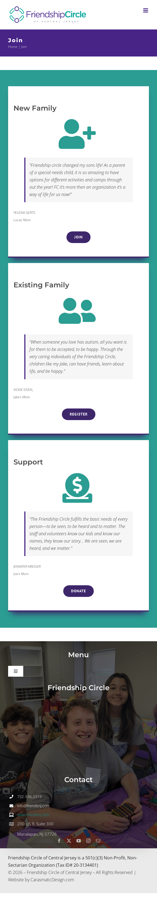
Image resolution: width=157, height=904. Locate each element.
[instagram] (88, 841)
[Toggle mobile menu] (146, 10)
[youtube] (78, 841)
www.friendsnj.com (33, 814)
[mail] (98, 841)
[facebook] (59, 841)
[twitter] (69, 841)
